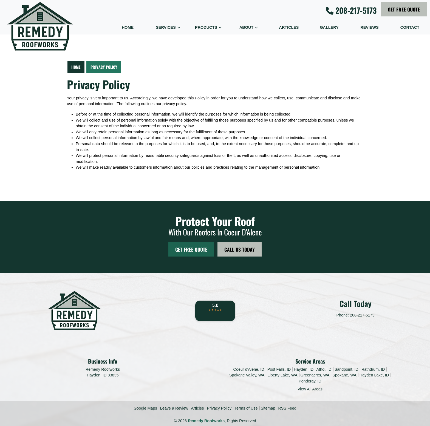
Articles (197, 408)
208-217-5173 (351, 10)
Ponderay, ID (310, 381)
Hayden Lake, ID (374, 375)
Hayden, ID (303, 369)
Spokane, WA (344, 375)
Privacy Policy (103, 67)
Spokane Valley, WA (247, 375)
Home (75, 67)
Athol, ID (323, 369)
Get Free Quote (404, 9)
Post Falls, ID (279, 369)
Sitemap (268, 408)
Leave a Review (174, 408)
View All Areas (310, 389)
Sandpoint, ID (346, 369)
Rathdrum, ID (373, 369)
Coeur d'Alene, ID (248, 369)
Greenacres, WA (315, 375)
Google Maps (145, 408)
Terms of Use (246, 408)
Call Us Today (239, 249)
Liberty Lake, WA (282, 375)
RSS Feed (287, 408)
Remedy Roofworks (206, 421)
